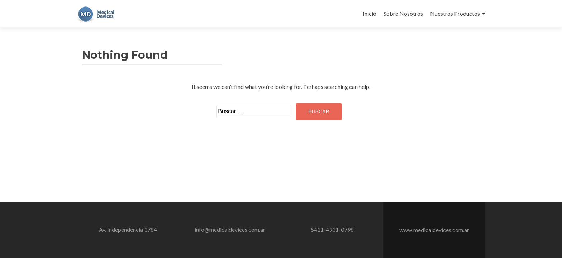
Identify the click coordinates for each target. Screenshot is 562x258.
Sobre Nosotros (403, 13)
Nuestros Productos (455, 13)
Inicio (369, 13)
